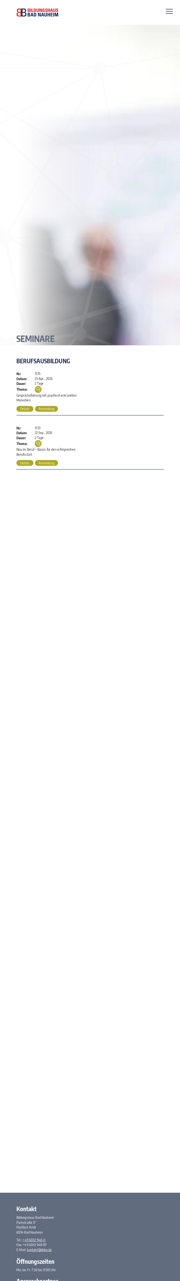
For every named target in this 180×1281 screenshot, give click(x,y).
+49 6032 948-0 (34, 1240)
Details (25, 409)
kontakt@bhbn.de (39, 1249)
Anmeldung (46, 409)
